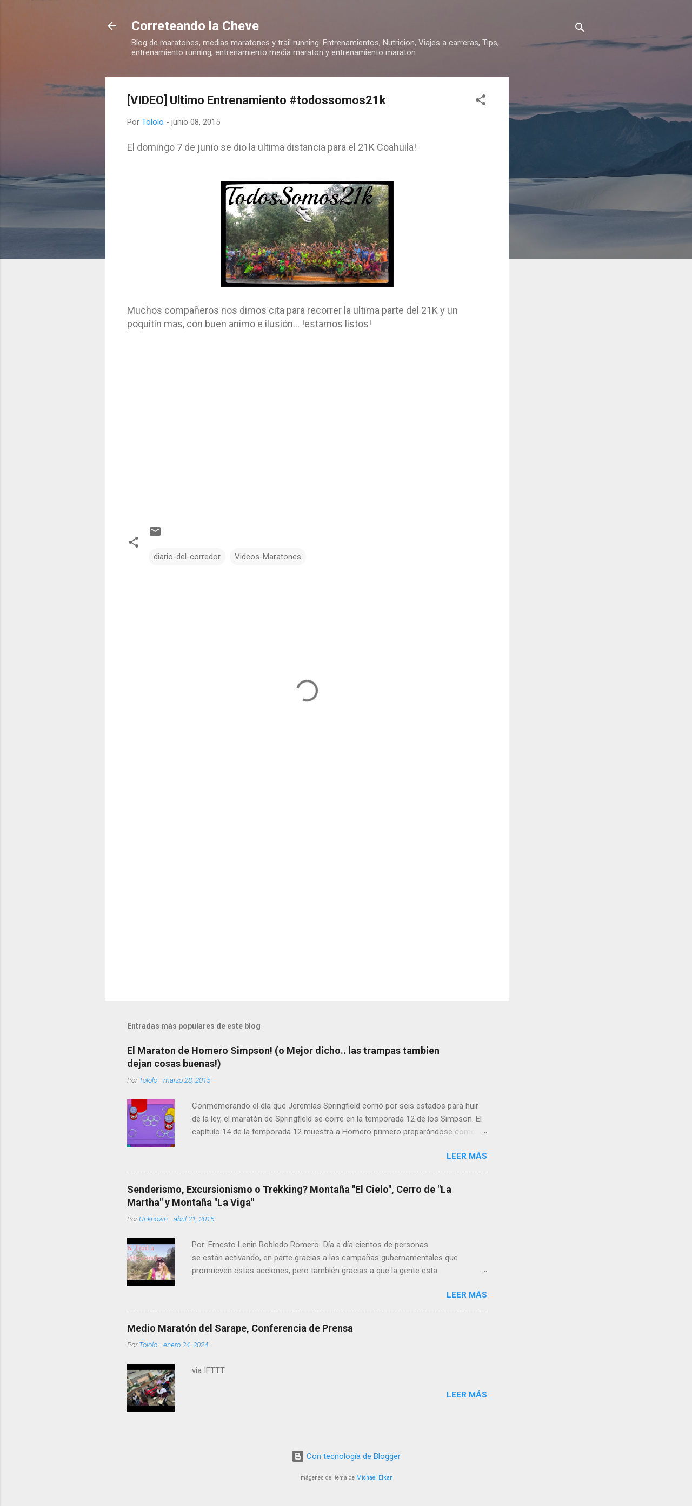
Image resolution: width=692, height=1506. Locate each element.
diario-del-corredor (187, 557)
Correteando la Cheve (195, 25)
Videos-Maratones (268, 557)
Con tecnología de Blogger (346, 1456)
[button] (480, 101)
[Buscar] (580, 29)
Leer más (467, 1156)
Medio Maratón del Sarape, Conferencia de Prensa (240, 1328)
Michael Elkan (374, 1477)
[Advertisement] (552, 239)
